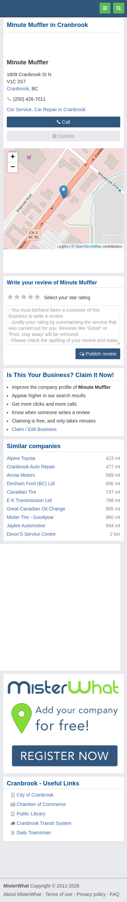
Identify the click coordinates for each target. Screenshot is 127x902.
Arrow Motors (21, 475)
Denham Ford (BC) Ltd (31, 483)
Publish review (98, 353)
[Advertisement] (54, 44)
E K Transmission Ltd (29, 500)
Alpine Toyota (21, 458)
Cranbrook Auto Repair (31, 466)
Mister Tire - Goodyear (30, 517)
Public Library (31, 813)
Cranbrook (18, 88)
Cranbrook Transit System (44, 823)
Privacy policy (91, 894)
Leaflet (62, 246)
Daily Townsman (34, 832)
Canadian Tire (21, 492)
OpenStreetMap (88, 246)
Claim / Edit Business (34, 429)
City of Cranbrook (35, 795)
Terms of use (58, 894)
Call (63, 122)
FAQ (114, 894)
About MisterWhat (22, 894)
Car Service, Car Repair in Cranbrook (46, 109)
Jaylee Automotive (26, 525)
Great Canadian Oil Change (36, 508)
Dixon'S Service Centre (31, 534)
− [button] (12, 167)
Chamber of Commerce (41, 804)
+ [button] (12, 157)
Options (63, 136)
